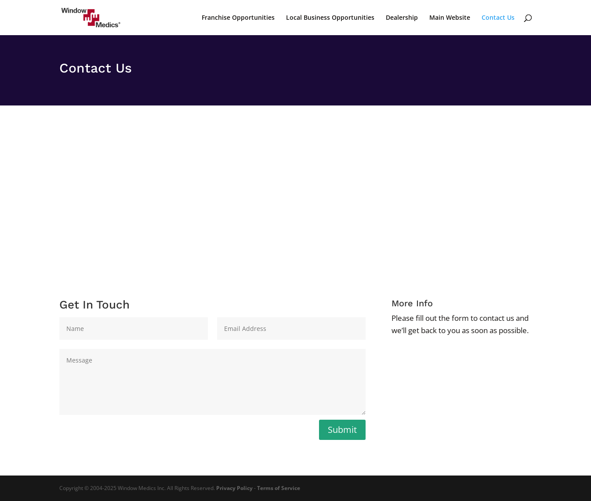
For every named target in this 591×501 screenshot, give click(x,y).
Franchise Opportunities (238, 18)
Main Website (449, 18)
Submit (342, 430)
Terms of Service (278, 488)
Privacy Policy (234, 488)
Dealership (402, 18)
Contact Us (498, 18)
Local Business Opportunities (330, 18)
